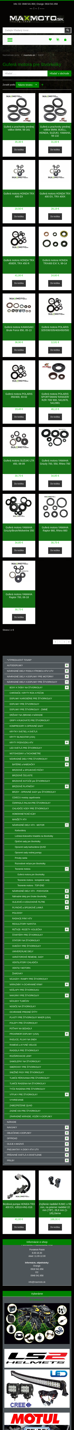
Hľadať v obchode (59, 73)
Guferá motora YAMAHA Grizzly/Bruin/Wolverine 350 (19, 529)
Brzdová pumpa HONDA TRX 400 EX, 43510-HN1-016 (19, 1206)
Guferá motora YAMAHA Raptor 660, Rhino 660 (55, 529)
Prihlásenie (31, 8)
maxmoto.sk (29, 55)
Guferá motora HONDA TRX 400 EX (19, 195)
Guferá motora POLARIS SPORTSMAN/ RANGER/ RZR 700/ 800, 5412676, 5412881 (55, 399)
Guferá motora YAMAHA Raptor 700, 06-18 (19, 596)
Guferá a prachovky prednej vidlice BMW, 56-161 (19, 128)
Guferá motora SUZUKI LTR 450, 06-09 (19, 462)
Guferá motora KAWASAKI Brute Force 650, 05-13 (18, 329)
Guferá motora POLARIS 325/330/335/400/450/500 (55, 329)
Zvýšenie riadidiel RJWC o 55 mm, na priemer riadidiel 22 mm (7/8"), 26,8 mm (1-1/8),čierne (55, 1209)
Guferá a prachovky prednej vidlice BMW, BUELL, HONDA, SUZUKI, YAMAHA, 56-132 (55, 131)
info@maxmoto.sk (37, 1282)
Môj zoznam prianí (42, 8)
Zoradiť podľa (9, 85)
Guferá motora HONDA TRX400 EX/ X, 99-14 (55, 262)
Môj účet (36, 8)
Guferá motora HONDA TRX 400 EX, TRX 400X (55, 195)
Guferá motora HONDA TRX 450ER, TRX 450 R (19, 262)
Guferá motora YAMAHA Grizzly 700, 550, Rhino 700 (55, 462)
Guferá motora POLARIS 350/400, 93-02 (18, 395)
